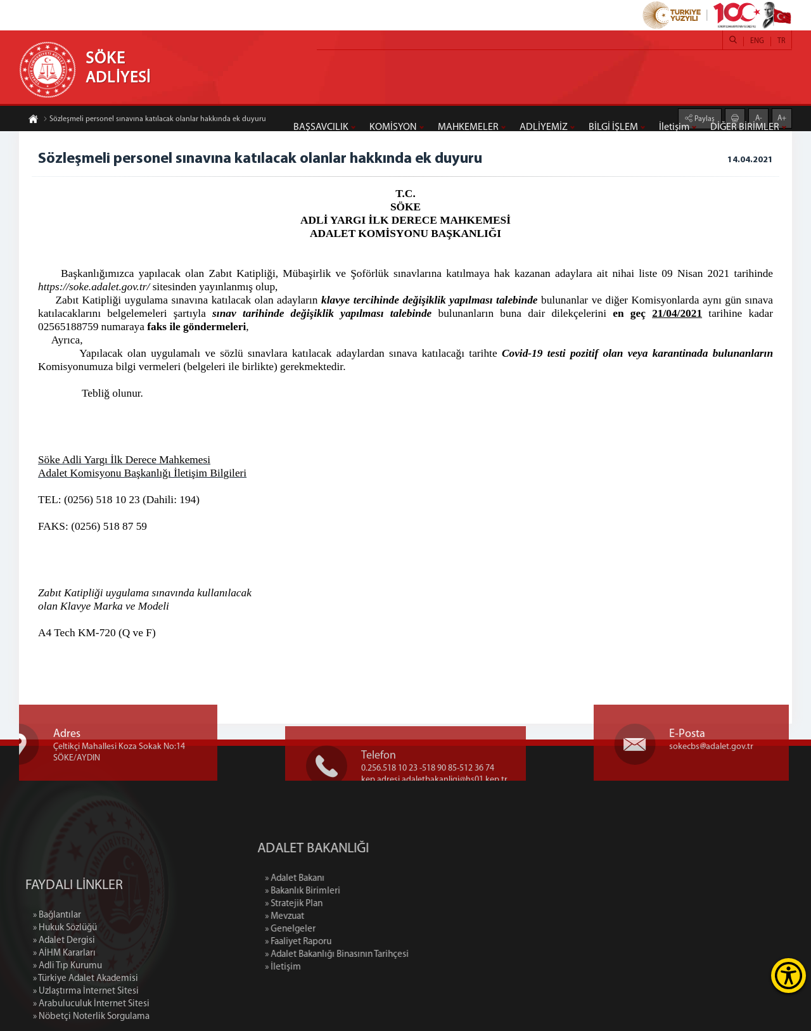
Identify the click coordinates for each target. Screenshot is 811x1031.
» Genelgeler (339, 929)
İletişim (674, 127)
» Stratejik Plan (343, 904)
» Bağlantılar (57, 961)
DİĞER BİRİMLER (744, 127)
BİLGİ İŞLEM (613, 127)
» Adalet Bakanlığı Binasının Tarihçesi (386, 954)
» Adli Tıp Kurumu (67, 1012)
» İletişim (332, 967)
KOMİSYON (393, 127)
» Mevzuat (334, 916)
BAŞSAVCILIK (320, 127)
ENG (757, 41)
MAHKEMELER (468, 127)
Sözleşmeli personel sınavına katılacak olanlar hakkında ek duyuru (154, 120)
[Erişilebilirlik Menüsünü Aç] (788, 975)
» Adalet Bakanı (344, 878)
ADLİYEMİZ (544, 127)
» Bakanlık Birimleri (352, 891)
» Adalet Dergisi (64, 987)
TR (781, 41)
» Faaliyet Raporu (347, 942)
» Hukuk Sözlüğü (65, 974)
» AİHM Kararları (64, 999)
